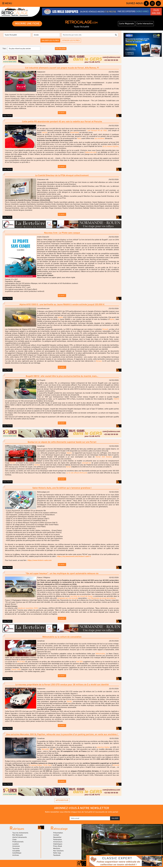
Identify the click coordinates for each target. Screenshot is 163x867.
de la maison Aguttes (111, 146)
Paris (79, 138)
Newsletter (57, 837)
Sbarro (69, 453)
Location (15, 844)
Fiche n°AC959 (7, 482)
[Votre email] (90, 818)
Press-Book (57, 846)
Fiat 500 (79, 661)
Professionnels (17, 842)
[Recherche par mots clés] (88, 35)
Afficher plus (62, 800)
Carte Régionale (126, 23)
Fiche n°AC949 (7, 567)
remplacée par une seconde (67, 598)
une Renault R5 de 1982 (97, 130)
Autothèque (16, 853)
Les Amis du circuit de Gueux (81, 596)
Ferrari (12, 463)
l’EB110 (116, 399)
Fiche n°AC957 (7, 621)
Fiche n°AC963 (7, 116)
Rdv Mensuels (17, 835)
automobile (74, 132)
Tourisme (15, 848)
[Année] (46, 35)
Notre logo (57, 853)
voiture (45, 132)
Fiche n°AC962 (7, 370)
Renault (105, 329)
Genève (37, 465)
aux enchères (100, 138)
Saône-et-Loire (90, 152)
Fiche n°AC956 (7, 679)
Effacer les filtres (71, 40)
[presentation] (52, 817)
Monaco (99, 361)
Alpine (60, 317)
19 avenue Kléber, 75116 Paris (40, 765)
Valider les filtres (50, 40)
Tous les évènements (20, 833)
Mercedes (45, 749)
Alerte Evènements (19, 837)
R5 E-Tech (21, 661)
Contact (56, 835)
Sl (54, 749)
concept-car (86, 463)
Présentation (58, 833)
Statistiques (57, 844)
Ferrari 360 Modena (104, 457)
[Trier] (24, 49)
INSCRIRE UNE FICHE (27, 23)
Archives (15, 855)
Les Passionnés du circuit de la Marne (102, 598)
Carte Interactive (145, 23)
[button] (20, 81)
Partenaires (57, 839)
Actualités (16, 851)
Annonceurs (57, 842)
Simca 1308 (16, 669)
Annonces (16, 846)
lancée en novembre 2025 (28, 608)
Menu (7, 3)
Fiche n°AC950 (7, 298)
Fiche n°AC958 (7, 426)
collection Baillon (103, 747)
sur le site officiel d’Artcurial (76, 473)
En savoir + (62, 113)
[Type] (17, 35)
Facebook (56, 855)
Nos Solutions (58, 851)
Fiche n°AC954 (7, 784)
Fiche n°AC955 (7, 728)
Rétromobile (100, 654)
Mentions (56, 848)
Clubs (14, 839)
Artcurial (115, 765)
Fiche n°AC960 (7, 169)
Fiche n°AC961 (7, 217)
